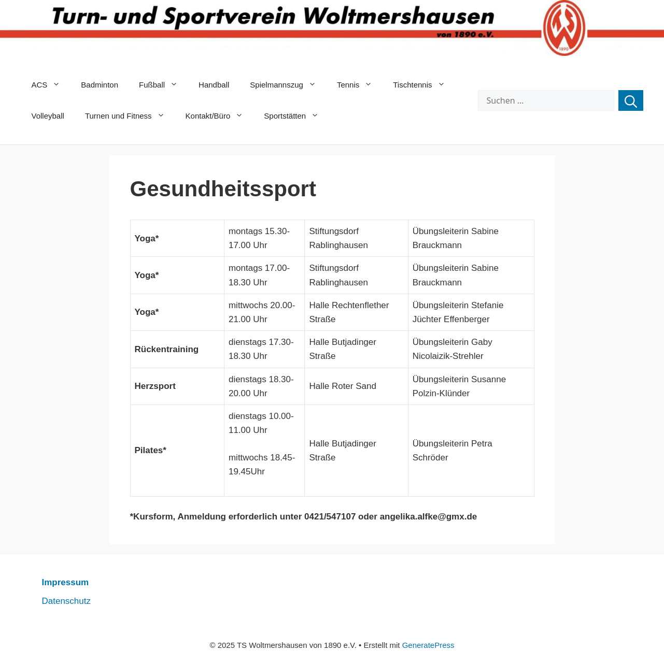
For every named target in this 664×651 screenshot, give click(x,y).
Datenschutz (66, 601)
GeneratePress (428, 645)
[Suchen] (630, 100)
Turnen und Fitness (130, 116)
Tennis (360, 84)
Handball (214, 84)
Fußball (163, 84)
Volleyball (48, 115)
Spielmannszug (288, 84)
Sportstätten (296, 116)
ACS (51, 84)
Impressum (65, 582)
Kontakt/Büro (220, 116)
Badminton (99, 84)
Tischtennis (424, 84)
